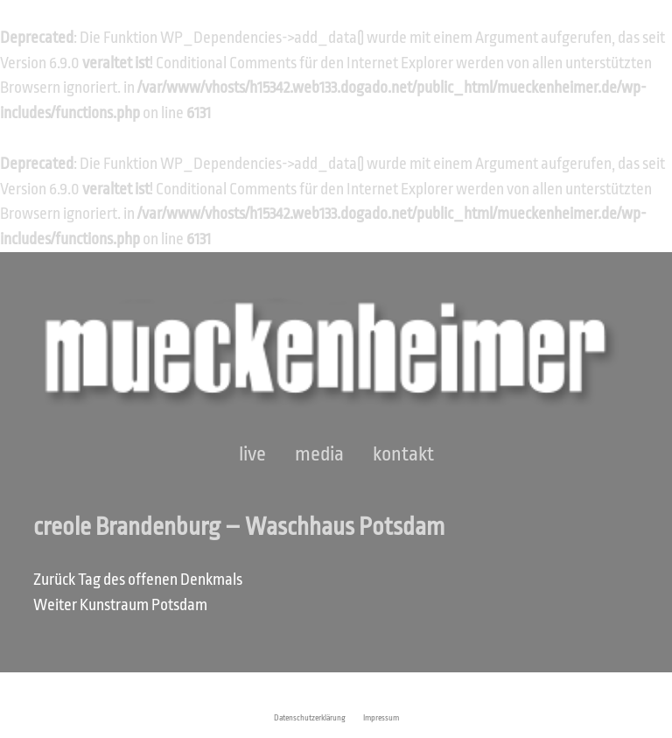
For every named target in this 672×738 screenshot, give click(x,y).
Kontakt (403, 454)
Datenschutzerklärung (310, 717)
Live (252, 454)
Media (319, 454)
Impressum (381, 717)
